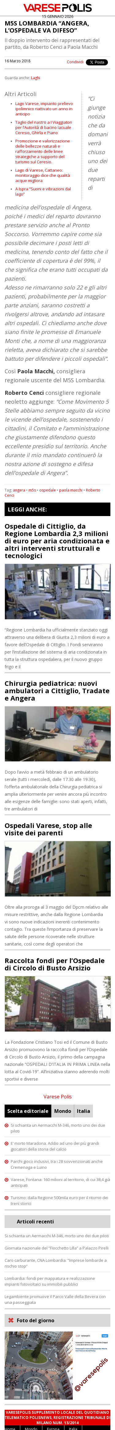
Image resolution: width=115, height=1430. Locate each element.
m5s (32, 490)
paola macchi (70, 490)
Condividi (75, 61)
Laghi (35, 77)
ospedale (47, 490)
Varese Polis (58, 1096)
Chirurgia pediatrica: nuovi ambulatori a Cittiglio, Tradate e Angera (57, 690)
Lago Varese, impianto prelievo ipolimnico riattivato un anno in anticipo (44, 109)
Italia (83, 1111)
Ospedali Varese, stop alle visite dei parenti (48, 829)
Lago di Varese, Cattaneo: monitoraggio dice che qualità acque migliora (42, 175)
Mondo (62, 1111)
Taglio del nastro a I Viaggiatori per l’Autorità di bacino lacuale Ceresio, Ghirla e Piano (43, 127)
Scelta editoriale (27, 1111)
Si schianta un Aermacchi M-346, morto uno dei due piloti (57, 1235)
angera (19, 490)
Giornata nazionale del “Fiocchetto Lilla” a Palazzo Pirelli (57, 1248)
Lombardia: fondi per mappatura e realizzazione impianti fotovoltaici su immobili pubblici (50, 1281)
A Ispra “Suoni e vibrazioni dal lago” (43, 191)
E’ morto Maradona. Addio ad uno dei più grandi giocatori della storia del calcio (55, 1146)
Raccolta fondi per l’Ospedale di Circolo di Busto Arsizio (55, 964)
